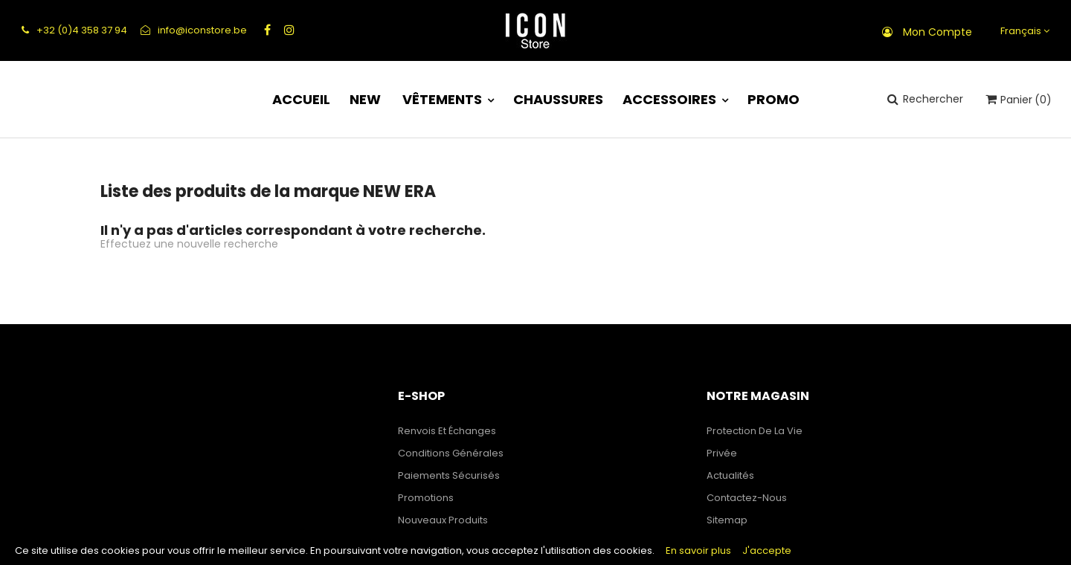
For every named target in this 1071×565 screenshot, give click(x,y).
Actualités (730, 475)
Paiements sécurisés (449, 475)
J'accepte (766, 550)
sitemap (727, 520)
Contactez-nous (747, 498)
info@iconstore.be (194, 30)
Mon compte (937, 32)
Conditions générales (451, 453)
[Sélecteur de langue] (1023, 31)
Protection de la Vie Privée (755, 442)
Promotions (426, 498)
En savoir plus (698, 550)
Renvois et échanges (447, 431)
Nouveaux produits (443, 520)
